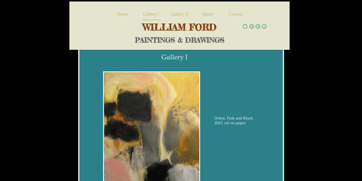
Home (122, 14)
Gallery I (151, 14)
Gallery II (179, 14)
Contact (236, 14)
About (207, 14)
